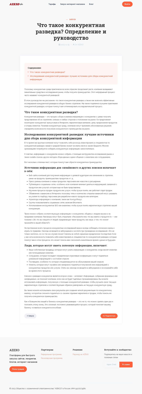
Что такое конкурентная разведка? (47, 72)
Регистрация (18, 369)
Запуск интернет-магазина (72, 4)
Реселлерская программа (51, 358)
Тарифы (52, 4)
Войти (127, 4)
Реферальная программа (51, 354)
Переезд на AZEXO (81, 354)
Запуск (72, 19)
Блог (91, 4)
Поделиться (109, 315)
